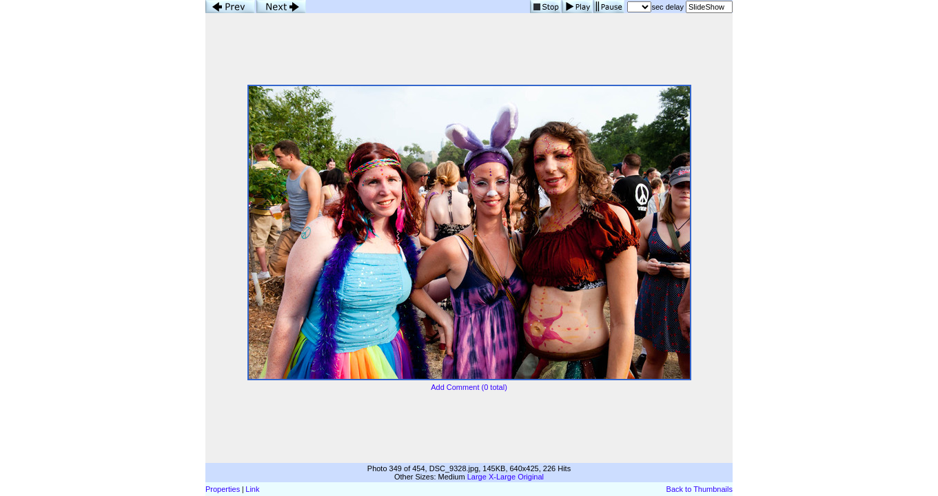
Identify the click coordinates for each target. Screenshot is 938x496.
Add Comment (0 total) (469, 387)
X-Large (502, 477)
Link (252, 489)
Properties (222, 489)
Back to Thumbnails (699, 489)
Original (531, 477)
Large (477, 477)
